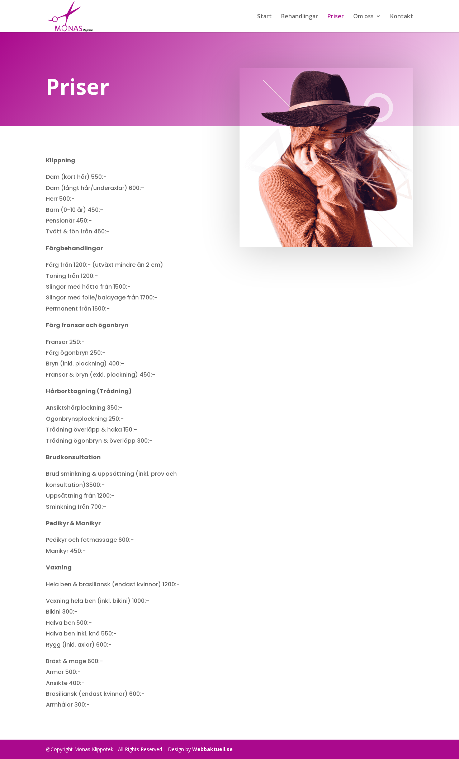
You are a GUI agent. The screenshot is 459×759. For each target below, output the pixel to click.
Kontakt (401, 17)
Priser (335, 17)
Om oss (363, 17)
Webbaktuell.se (212, 749)
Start (264, 17)
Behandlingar (299, 17)
